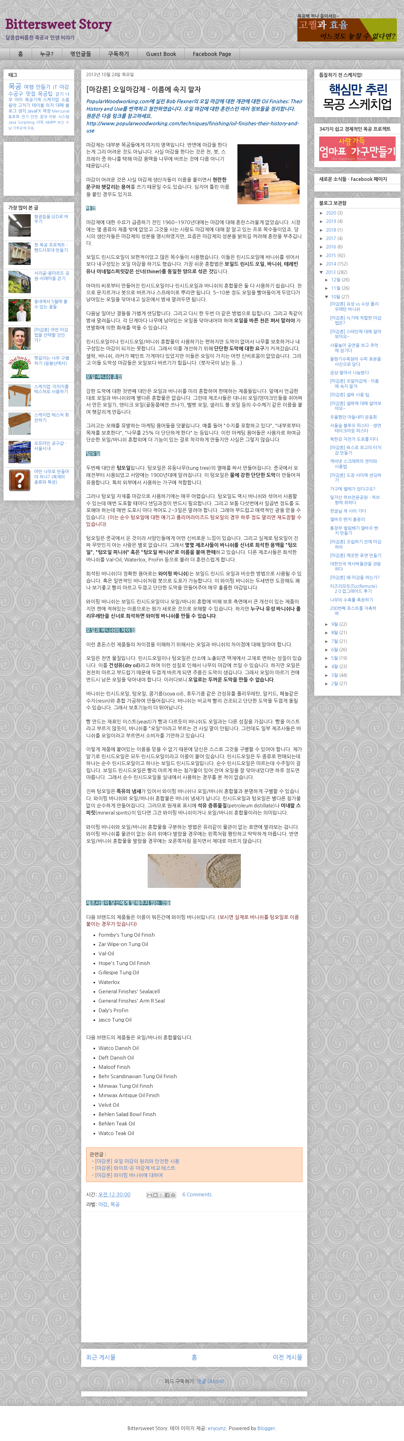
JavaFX (34, 111)
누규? (46, 54)
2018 (331, 230)
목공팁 (45, 93)
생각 (22, 111)
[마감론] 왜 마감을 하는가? (355, 577)
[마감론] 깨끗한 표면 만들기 (355, 555)
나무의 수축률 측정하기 (351, 600)
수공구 (15, 93)
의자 (50, 105)
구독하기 (118, 54)
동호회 (14, 117)
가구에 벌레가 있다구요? (352, 489)
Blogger (266, 1428)
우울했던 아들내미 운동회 (353, 417)
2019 (331, 221)
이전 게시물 (287, 1357)
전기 (25, 117)
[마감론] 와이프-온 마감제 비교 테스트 (135, 1168)
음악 (12, 105)
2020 (331, 213)
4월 (335, 666)
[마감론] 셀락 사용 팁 (349, 395)
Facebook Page (212, 54)
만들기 (43, 87)
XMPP (50, 122)
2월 (335, 683)
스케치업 (51, 100)
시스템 (63, 117)
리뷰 (52, 117)
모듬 (30, 128)
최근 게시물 (101, 1357)
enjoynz (217, 1428)
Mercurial (60, 111)
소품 (65, 100)
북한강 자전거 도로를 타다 (354, 439)
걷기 (59, 94)
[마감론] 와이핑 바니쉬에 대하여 (129, 1175)
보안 (60, 122)
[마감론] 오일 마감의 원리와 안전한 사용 (137, 1161)
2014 (331, 264)
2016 (331, 247)
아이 (19, 100)
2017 (331, 238)
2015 (331, 255)
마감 (103, 1204)
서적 (40, 122)
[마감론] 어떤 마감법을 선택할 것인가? (51, 335)
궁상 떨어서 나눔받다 (349, 373)
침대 (43, 117)
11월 (336, 288)
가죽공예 (19, 128)
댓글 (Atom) (210, 1381)
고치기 (24, 105)
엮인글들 (80, 54)
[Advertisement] (194, 1260)
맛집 (31, 93)
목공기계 (33, 100)
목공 (115, 1204)
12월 (336, 280)
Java (12, 122)
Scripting (26, 122)
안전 (34, 117)
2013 (331, 272)
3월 (335, 675)
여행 (29, 87)
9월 (335, 624)
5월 (335, 658)
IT (55, 87)
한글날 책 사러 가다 (348, 511)
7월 (335, 641)
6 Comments (197, 1194)
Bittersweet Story (58, 24)
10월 (336, 297)
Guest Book (161, 54)
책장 (47, 111)
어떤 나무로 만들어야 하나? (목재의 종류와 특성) (51, 476)
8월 (335, 632)
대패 (60, 105)
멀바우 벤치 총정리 (347, 519)
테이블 (38, 105)
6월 (335, 650)
